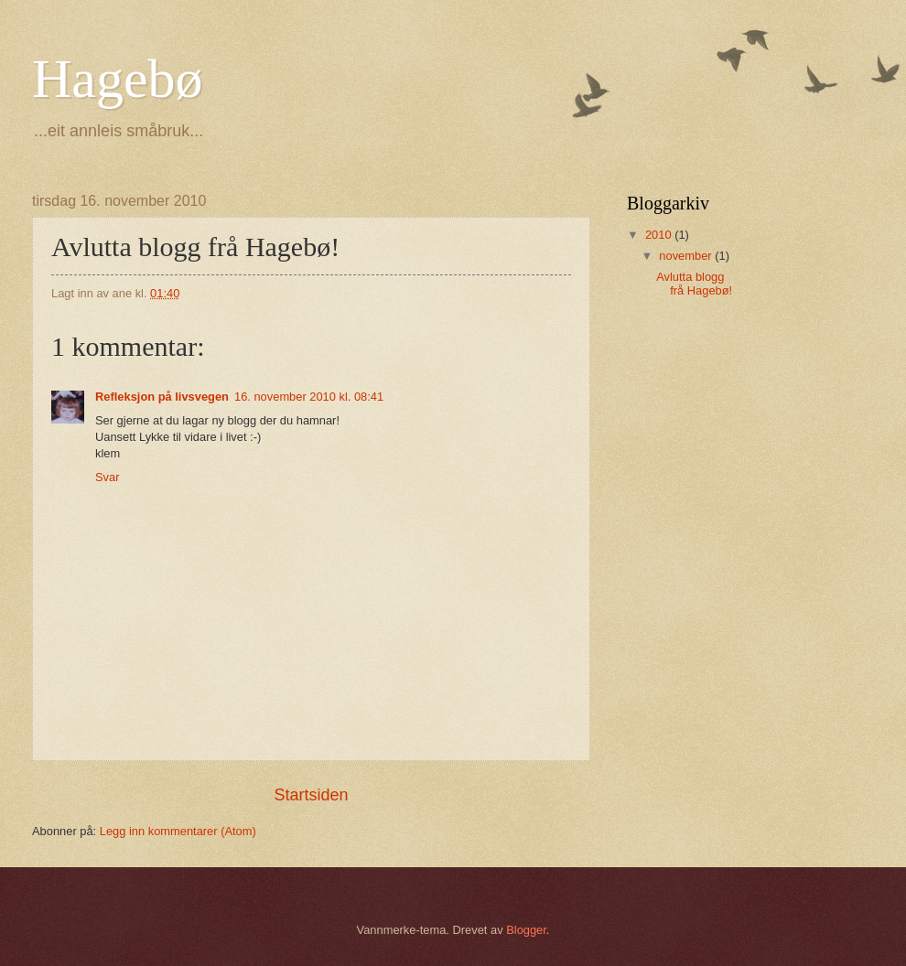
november (687, 256)
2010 (659, 235)
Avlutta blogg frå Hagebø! (694, 283)
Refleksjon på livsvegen (162, 396)
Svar (107, 477)
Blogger (526, 930)
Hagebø (117, 78)
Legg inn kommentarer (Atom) (178, 831)
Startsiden (311, 795)
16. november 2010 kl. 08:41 (308, 396)
